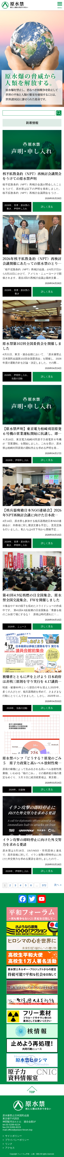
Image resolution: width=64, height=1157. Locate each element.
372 (44, 885)
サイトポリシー (13, 1136)
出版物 (21, 789)
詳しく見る (47, 206)
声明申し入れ (20, 208)
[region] (32, 53)
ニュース (21, 626)
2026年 (8, 205)
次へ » (57, 884)
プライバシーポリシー (17, 1140)
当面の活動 (17, 378)
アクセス (10, 1148)
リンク (8, 1144)
